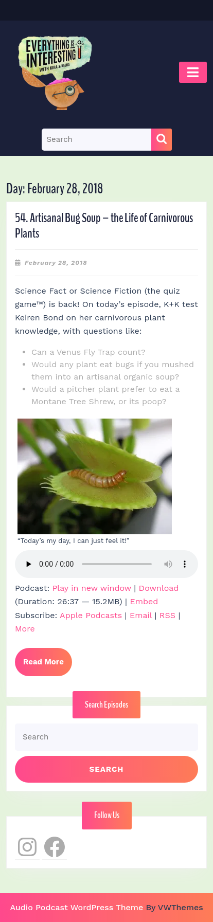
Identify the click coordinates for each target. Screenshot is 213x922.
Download (159, 588)
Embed (144, 601)
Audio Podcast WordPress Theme (76, 907)
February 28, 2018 (56, 262)
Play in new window (91, 588)
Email (141, 615)
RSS (167, 615)
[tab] (193, 72)
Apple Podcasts (91, 615)
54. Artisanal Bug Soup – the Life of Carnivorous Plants (104, 225)
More (25, 629)
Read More (47, 666)
